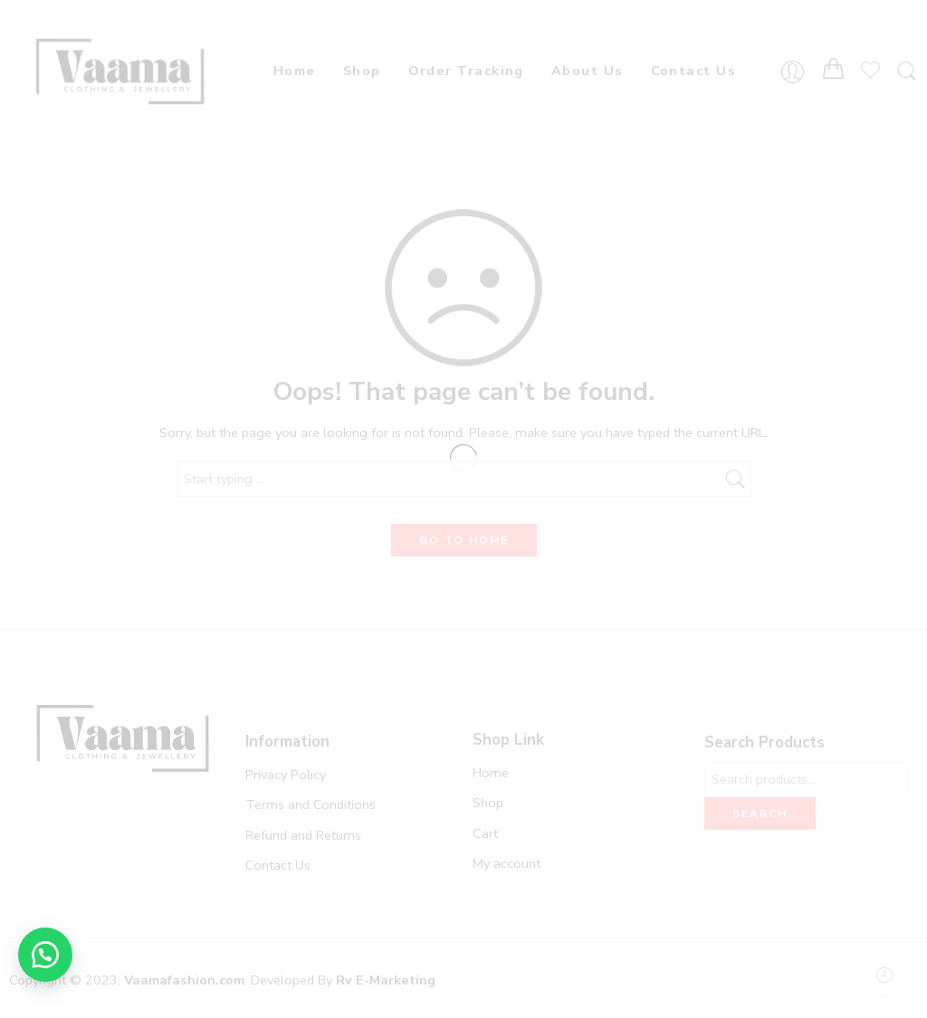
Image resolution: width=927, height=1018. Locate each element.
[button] (45, 955)
